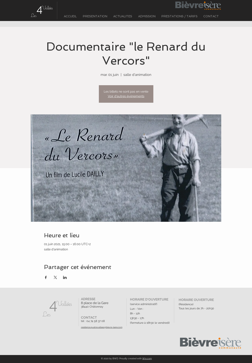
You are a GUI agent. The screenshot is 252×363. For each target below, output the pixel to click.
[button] (95, 16)
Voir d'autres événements (126, 96)
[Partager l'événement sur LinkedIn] (65, 277)
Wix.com (147, 358)
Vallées (47, 7)
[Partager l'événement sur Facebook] (46, 277)
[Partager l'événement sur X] (55, 277)
